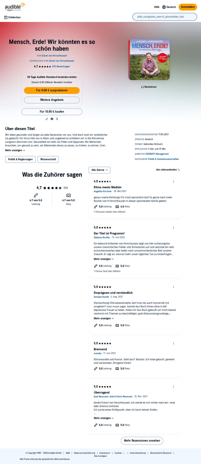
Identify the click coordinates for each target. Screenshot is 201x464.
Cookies (118, 453)
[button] (46, 119)
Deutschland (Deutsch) (161, 453)
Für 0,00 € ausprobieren (52, 90)
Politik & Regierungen (20, 159)
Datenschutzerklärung (85, 453)
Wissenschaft (48, 159)
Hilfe (156, 7)
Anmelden (188, 7)
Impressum (105, 453)
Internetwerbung (138, 453)
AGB (68, 453)
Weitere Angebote (52, 100)
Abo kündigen (100, 456)
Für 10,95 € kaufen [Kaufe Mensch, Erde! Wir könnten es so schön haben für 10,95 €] (52, 111)
